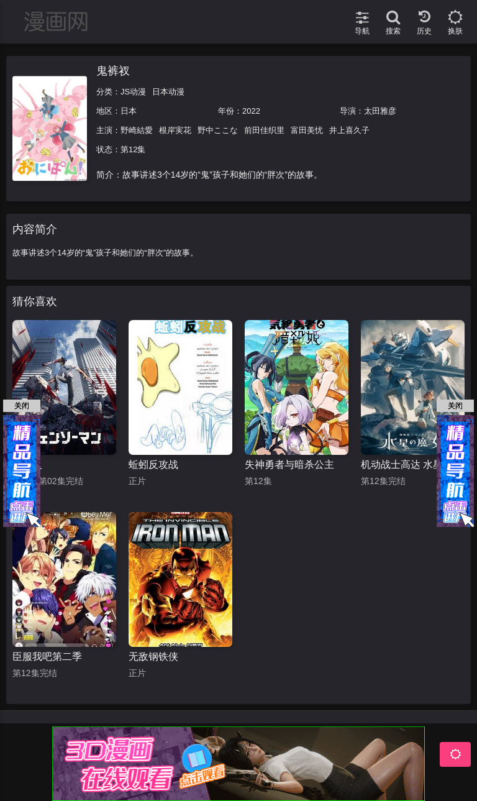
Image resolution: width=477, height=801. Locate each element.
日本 (128, 111)
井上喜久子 (349, 130)
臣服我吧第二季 (47, 656)
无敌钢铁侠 (153, 656)
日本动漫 (168, 91)
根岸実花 (175, 130)
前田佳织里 (264, 130)
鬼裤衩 (113, 71)
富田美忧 (307, 130)
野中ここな (218, 130)
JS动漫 (133, 91)
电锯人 (27, 464)
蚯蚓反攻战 (153, 464)
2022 (251, 111)
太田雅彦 (380, 111)
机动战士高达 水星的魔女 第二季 (413, 464)
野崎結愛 (136, 130)
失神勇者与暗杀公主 (289, 464)
